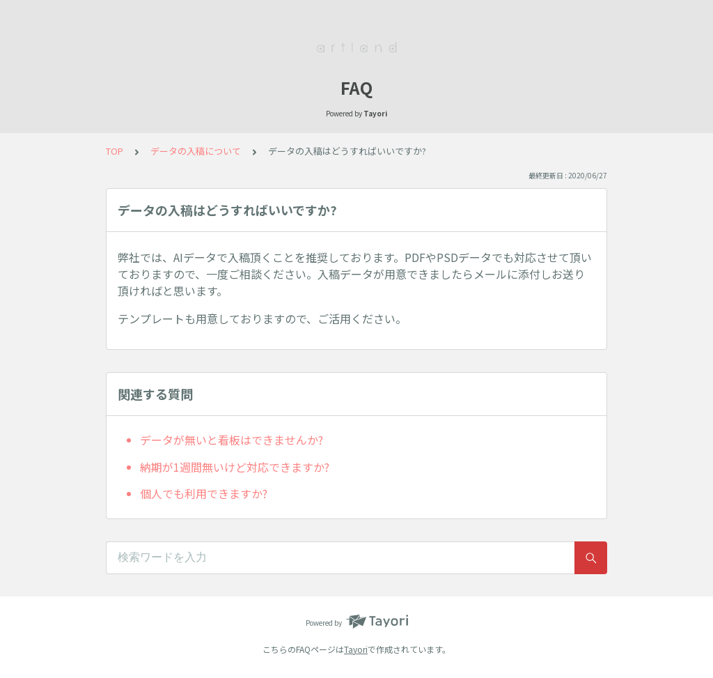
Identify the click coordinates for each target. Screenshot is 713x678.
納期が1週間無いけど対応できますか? (234, 467)
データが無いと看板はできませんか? (231, 439)
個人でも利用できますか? (203, 493)
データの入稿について (195, 150)
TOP (114, 150)
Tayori (356, 649)
